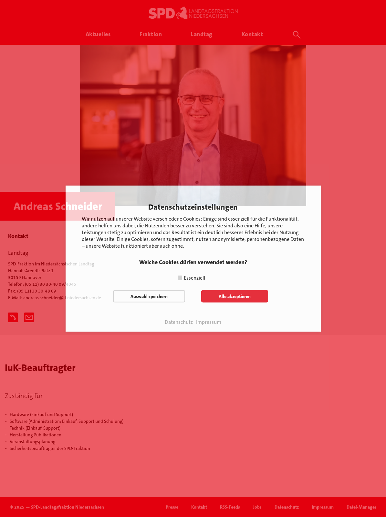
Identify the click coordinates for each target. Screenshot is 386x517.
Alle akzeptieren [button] (235, 296)
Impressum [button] (208, 321)
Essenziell (194, 277)
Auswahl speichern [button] (149, 296)
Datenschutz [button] (179, 321)
